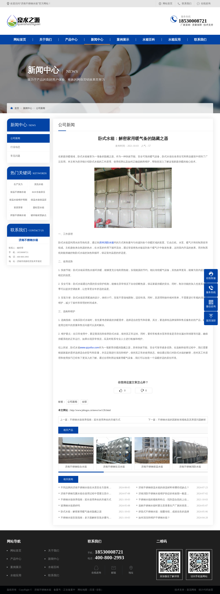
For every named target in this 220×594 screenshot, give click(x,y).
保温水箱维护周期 (18, 199)
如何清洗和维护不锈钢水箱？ (154, 517)
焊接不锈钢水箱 (18, 215)
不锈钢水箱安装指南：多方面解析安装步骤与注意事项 (89, 517)
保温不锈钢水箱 (18, 192)
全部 (84, 402)
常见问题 (15, 156)
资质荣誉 (18, 207)
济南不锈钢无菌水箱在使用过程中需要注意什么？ (87, 493)
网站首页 (167, 3)
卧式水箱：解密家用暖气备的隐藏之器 (81, 511)
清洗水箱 (38, 184)
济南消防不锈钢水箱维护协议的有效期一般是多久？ (166, 493)
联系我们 (186, 3)
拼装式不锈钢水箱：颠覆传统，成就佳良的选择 (164, 511)
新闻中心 (97, 39)
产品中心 (71, 39)
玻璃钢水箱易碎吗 (70, 505)
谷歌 (98, 589)
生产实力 (18, 184)
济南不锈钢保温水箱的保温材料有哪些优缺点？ (164, 487)
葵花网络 (191, 589)
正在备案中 (69, 589)
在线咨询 (206, 3)
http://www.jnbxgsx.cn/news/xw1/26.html (90, 410)
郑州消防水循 (106, 242)
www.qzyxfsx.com (89, 347)
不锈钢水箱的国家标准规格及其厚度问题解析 (182, 419)
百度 (92, 589)
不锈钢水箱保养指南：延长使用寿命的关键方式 (95, 419)
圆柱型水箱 (38, 207)
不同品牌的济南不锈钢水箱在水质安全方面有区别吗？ (89, 487)
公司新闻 (40, 108)
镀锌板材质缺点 (38, 215)
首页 (17, 108)
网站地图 (82, 589)
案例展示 (123, 39)
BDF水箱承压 (38, 192)
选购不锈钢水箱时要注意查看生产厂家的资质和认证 (166, 505)
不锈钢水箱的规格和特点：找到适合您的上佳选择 (165, 499)
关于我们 (45, 39)
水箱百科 (148, 39)
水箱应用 (174, 39)
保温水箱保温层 (38, 199)
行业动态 (15, 147)
